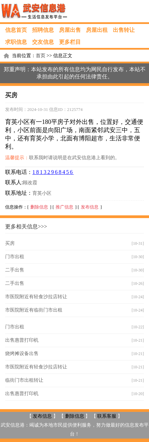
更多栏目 (70, 42)
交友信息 (43, 42)
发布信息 (90, 207)
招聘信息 (43, 30)
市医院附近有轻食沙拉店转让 (36, 296)
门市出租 (14, 256)
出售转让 (124, 30)
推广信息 (64, 207)
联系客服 (106, 416)
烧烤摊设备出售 (22, 353)
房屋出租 (97, 30)
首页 (40, 55)
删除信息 (39, 207)
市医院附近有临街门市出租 (33, 310)
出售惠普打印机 (22, 340)
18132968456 (53, 172)
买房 (10, 243)
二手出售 (14, 270)
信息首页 (16, 30)
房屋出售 (70, 30)
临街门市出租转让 (24, 380)
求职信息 (16, 42)
